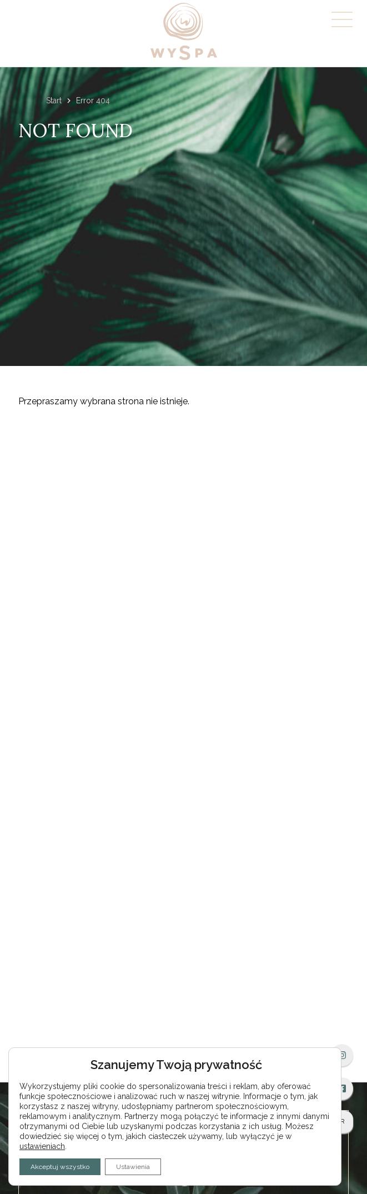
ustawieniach (42, 1146)
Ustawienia (133, 1167)
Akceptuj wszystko (60, 1167)
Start (54, 100)
